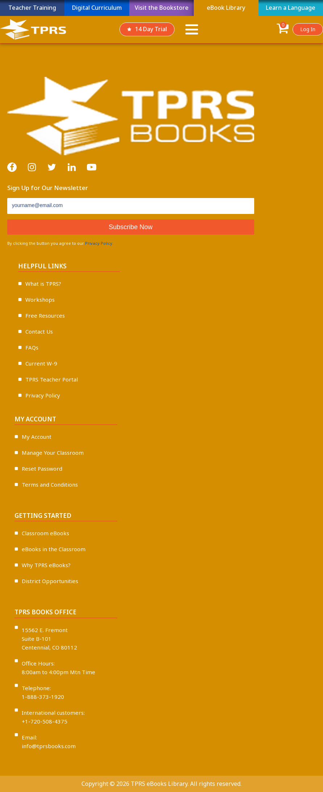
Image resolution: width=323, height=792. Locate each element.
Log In (307, 29)
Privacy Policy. (99, 243)
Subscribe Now (130, 227)
